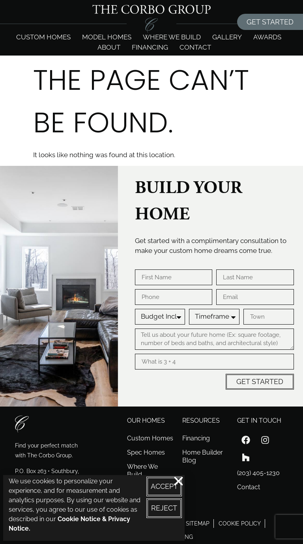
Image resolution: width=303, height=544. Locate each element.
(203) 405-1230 (258, 473)
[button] (178, 481)
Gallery (227, 37)
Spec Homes (146, 452)
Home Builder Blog (202, 456)
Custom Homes (43, 37)
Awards (267, 37)
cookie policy (240, 523)
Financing (150, 47)
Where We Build (142, 470)
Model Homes (106, 37)
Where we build (172, 37)
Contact (195, 47)
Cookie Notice (79, 519)
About (108, 47)
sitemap (197, 523)
